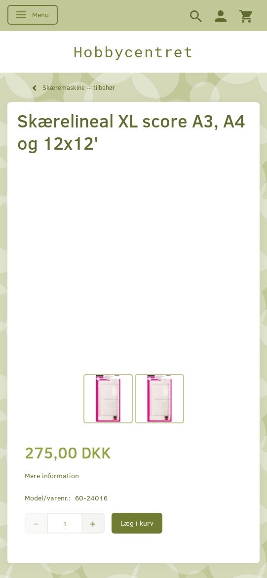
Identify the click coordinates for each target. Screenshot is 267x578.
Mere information (52, 475)
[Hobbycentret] (133, 52)
